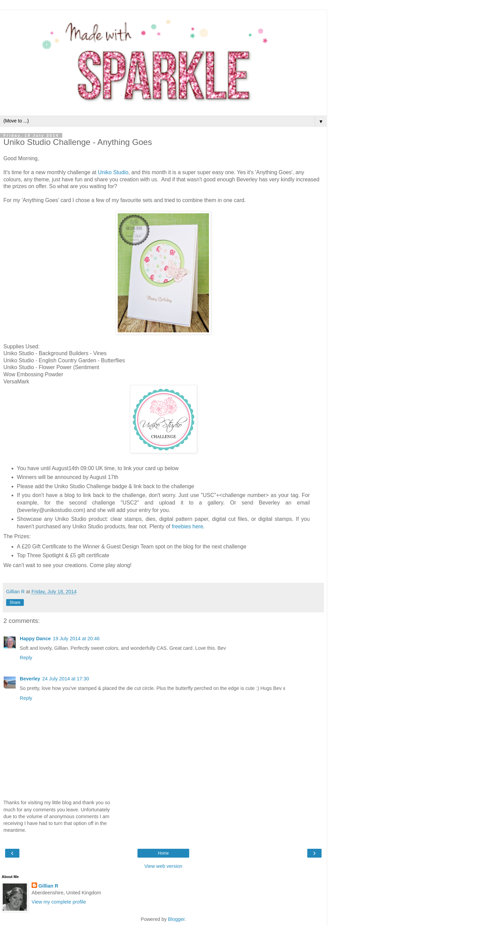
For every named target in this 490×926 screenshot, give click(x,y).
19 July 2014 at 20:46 (76, 638)
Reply (26, 657)
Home (163, 853)
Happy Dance (35, 638)
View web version (163, 866)
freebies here (187, 526)
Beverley (30, 678)
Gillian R (48, 886)
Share (15, 602)
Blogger (176, 919)
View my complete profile (59, 902)
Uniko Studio (113, 172)
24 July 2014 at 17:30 (65, 678)
